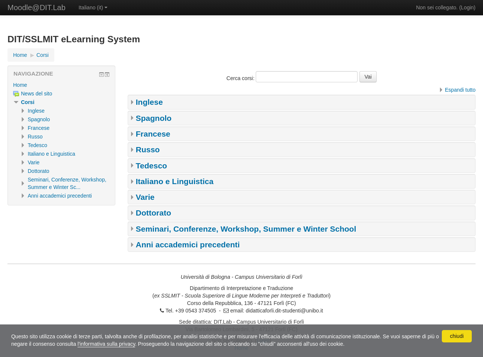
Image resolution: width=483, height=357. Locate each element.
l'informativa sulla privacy (106, 344)
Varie (145, 197)
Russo (148, 149)
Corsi (27, 102)
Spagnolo (154, 118)
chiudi (457, 336)
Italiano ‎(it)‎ (93, 7)
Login (467, 7)
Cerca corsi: (241, 78)
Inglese (149, 102)
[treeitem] (61, 85)
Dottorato (153, 212)
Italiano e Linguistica (175, 181)
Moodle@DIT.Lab (36, 7)
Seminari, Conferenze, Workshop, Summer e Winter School (246, 229)
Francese (153, 133)
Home (20, 85)
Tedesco (151, 165)
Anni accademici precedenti (188, 244)
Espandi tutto (460, 90)
